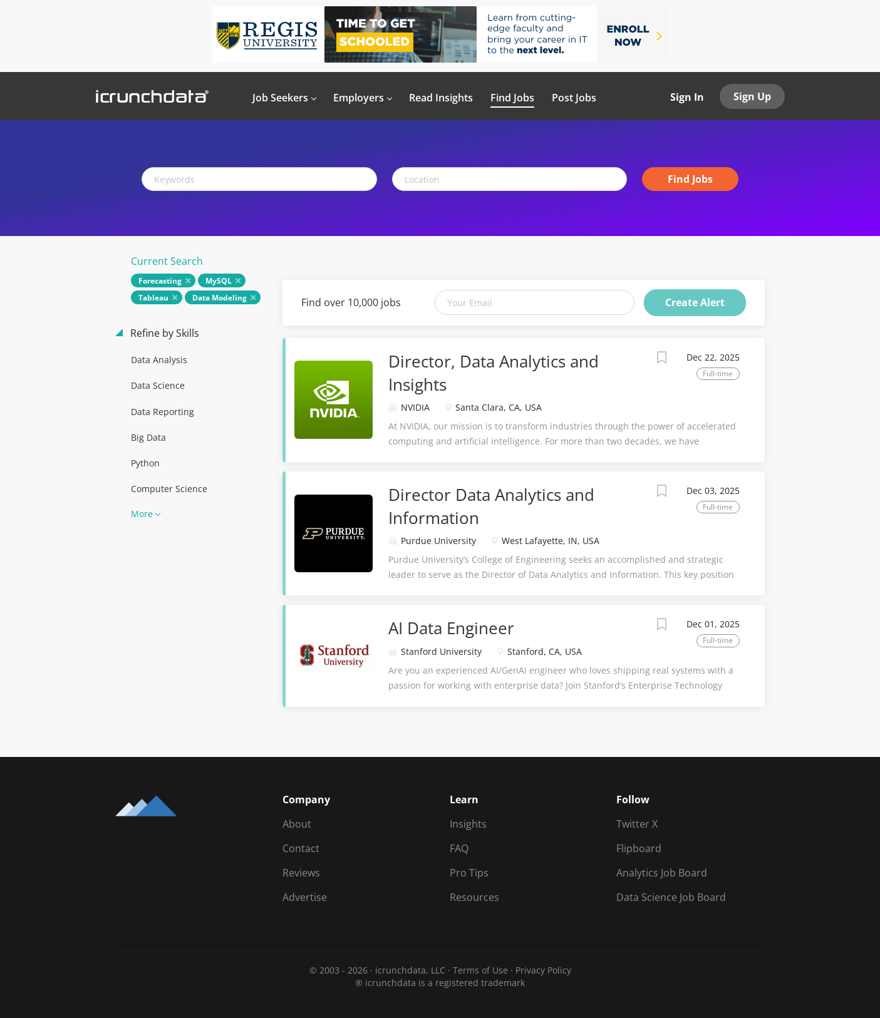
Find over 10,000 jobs (351, 302)
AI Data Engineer (451, 628)
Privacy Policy (543, 970)
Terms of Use (480, 970)
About (296, 824)
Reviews (301, 873)
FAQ (459, 848)
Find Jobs (690, 179)
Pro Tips (469, 873)
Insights (468, 824)
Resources (474, 897)
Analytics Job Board (661, 873)
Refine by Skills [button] (163, 333)
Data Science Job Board (671, 897)
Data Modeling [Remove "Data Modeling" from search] (219, 297)
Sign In (687, 97)
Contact (300, 848)
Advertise (304, 897)
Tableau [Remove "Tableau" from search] (153, 297)
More (142, 514)
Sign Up (752, 96)
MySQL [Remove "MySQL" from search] (218, 280)
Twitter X (637, 824)
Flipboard (638, 848)
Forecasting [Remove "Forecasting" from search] (160, 280)
